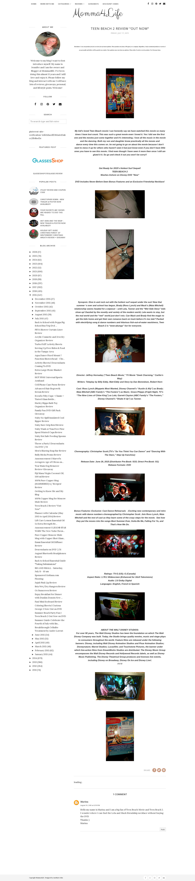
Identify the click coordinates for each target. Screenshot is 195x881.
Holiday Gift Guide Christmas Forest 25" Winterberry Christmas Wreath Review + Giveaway (52, 234)
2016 (34, 291)
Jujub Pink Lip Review (46, 582)
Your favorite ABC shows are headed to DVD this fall (52, 212)
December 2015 (42, 299)
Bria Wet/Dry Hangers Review (50, 586)
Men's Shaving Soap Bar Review (50, 450)
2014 (34, 658)
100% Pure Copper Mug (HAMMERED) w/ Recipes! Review (48, 484)
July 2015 (39, 318)
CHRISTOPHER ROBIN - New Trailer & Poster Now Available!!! (52, 201)
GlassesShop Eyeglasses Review (47, 173)
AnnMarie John (58, 878)
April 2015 (40, 642)
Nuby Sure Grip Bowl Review (49, 425)
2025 (34, 256)
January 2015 (41, 654)
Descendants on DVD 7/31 (48, 549)
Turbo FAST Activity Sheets (48, 344)
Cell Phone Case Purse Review (50, 384)
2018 (34, 283)
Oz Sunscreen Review (46, 590)
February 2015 (42, 650)
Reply (163, 829)
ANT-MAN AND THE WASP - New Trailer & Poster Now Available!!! (53, 223)
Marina (84, 801)
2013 (34, 662)
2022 (34, 267)
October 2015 (41, 306)
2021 (34, 271)
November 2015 (42, 302)
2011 (34, 670)
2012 (34, 666)
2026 (34, 252)
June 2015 (40, 634)
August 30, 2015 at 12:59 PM (90, 805)
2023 (34, 263)
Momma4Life (97, 13)
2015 (34, 295)
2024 (34, 259)
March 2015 (41, 646)
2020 (34, 275)
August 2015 (41, 314)
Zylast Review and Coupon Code (53, 191)
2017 (34, 287)
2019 (34, 279)
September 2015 (43, 310)
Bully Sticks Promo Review (48, 454)
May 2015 (39, 638)
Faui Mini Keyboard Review (48, 601)
